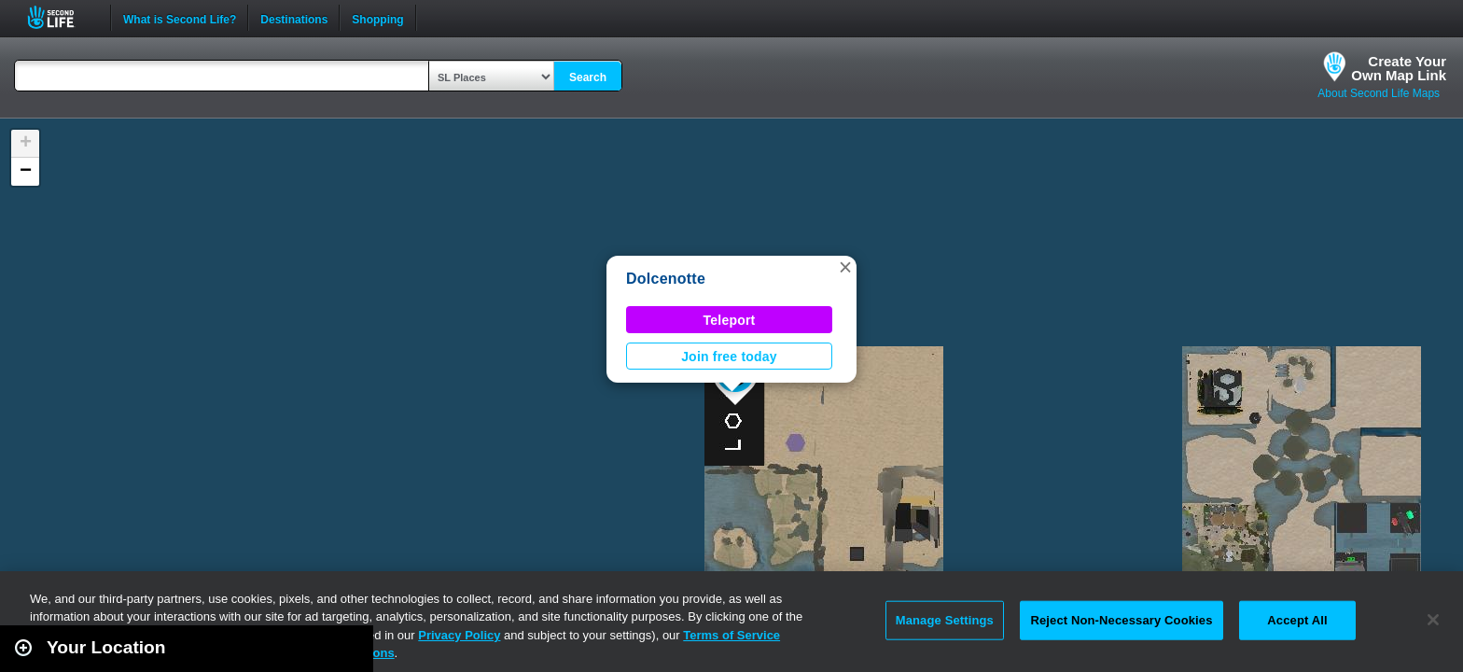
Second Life (61, 17)
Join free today (729, 356)
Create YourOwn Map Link (1398, 68)
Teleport (730, 320)
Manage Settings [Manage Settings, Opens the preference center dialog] (945, 620)
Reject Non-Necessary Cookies (1121, 620)
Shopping (377, 17)
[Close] (1433, 619)
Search (587, 77)
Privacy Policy (459, 635)
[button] (845, 267)
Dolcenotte (665, 279)
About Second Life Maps (1378, 93)
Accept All (1297, 620)
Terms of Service (731, 635)
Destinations (293, 17)
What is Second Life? (179, 17)
